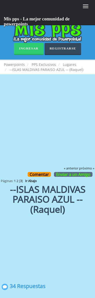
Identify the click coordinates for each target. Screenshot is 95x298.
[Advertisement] (47, 123)
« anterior (71, 168)
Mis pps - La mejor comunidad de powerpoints (37, 20)
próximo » (86, 168)
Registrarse (63, 48)
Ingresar (29, 48)
